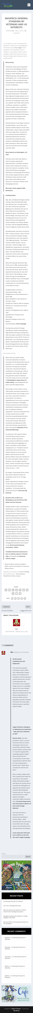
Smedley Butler (11, 195)
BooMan (7, 937)
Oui (13, 31)
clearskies (8, 956)
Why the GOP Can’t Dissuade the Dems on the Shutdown (15, 922)
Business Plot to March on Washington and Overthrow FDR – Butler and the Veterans (17, 500)
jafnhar (7, 966)
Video (16, 547)
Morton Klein (17, 738)
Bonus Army (10, 62)
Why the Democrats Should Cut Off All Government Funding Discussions (14, 910)
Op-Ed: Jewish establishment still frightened (19, 661)
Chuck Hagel (17, 47)
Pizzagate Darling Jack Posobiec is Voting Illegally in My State (15, 916)
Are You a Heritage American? (12, 906)
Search (4, 854)
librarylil (7, 947)
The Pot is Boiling (24, 572)
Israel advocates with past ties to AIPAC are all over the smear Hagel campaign (21, 835)
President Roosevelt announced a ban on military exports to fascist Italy (17, 554)
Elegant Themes (16, 1008)
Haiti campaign (21, 324)
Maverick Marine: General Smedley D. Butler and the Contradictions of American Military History (17, 566)
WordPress (16, 1010)
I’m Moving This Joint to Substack (13, 901)
